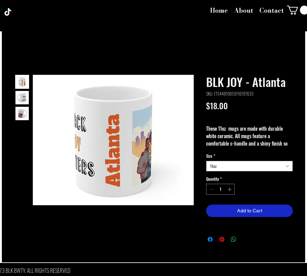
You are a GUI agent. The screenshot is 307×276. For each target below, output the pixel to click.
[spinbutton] (220, 189)
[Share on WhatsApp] (233, 239)
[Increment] (230, 189)
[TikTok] (8, 12)
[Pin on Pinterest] (222, 239)
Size (210, 155)
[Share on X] (245, 239)
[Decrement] (210, 189)
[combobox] (249, 166)
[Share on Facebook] (210, 239)
